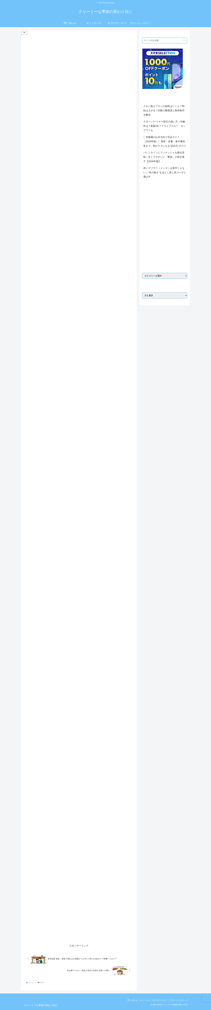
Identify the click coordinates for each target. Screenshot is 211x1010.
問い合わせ (129, 998)
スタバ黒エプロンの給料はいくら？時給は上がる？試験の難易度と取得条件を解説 (163, 110)
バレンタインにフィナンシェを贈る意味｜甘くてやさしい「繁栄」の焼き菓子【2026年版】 (163, 157)
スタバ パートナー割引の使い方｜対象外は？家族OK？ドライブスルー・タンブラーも (164, 126)
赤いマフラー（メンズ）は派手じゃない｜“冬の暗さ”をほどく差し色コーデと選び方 (164, 172)
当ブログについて (158, 998)
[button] (184, 40)
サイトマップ (142, 998)
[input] (164, 40)
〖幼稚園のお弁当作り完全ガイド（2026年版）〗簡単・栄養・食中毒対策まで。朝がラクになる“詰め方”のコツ (164, 141)
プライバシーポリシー (178, 998)
